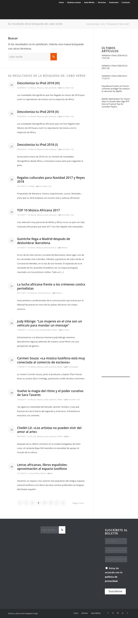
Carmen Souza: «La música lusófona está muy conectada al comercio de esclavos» (51, 360)
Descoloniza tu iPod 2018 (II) (38, 112)
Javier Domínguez (71, 367)
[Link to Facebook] (107, 613)
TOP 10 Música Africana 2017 (38, 210)
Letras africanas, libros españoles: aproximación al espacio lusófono (42, 467)
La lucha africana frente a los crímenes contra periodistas (51, 286)
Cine (32, 330)
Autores (34, 293)
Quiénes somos (74, 2)
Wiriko (54, 330)
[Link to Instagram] (117, 613)
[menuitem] (61, 2)
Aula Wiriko (89, 2)
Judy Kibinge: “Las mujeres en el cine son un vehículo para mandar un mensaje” (49, 323)
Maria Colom (64, 330)
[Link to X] (112, 613)
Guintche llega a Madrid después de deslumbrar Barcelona (43, 241)
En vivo (33, 436)
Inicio (61, 2)
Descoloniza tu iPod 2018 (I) (37, 145)
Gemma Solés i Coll (66, 88)
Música (33, 88)
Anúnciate (113, 2)
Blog (32, 186)
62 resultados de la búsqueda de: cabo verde (35, 24)
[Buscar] (32, 56)
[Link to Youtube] (122, 613)
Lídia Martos (63, 247)
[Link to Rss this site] (127, 613)
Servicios (102, 2)
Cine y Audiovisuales (43, 330)
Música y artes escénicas (47, 88)
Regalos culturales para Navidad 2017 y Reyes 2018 (51, 180)
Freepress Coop (31, 613)
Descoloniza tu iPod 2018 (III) (38, 83)
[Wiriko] (32, 12)
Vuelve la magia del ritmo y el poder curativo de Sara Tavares (50, 393)
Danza (33, 247)
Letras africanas (44, 293)
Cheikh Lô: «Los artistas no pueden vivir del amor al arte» (49, 430)
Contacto (126, 2)
